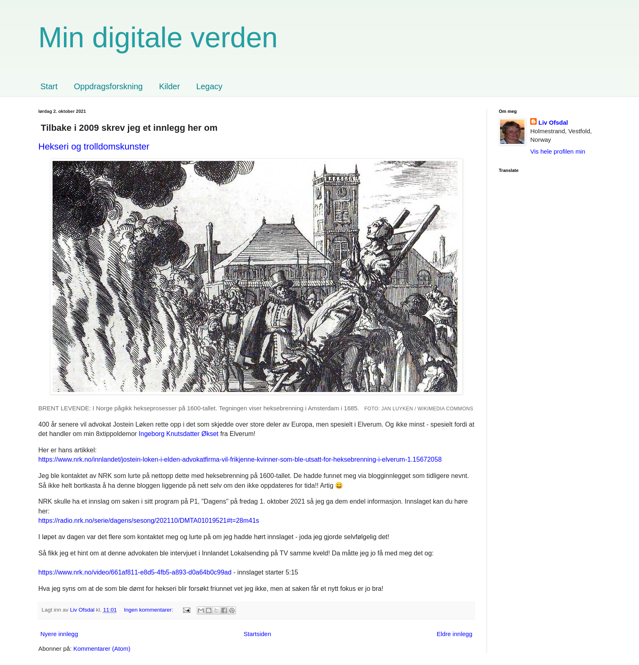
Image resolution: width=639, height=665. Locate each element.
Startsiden (257, 633)
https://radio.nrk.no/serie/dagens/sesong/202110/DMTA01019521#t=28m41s (148, 520)
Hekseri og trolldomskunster (94, 146)
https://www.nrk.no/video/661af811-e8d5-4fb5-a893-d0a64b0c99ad (134, 572)
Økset (178, 433)
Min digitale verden (158, 37)
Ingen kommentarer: (149, 610)
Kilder (169, 86)
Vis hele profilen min (557, 151)
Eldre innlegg (454, 633)
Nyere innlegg (59, 633)
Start (48, 86)
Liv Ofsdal (553, 122)
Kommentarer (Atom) (101, 648)
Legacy (209, 86)
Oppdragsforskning (108, 86)
